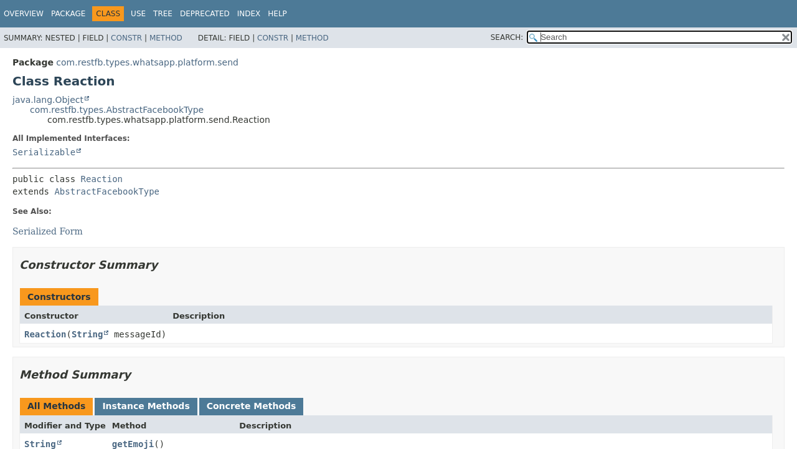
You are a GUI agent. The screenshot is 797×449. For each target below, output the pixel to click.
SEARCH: (507, 37)
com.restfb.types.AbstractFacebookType (117, 110)
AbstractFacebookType (106, 191)
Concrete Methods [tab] (251, 406)
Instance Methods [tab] (145, 406)
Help (277, 13)
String (87, 334)
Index (249, 13)
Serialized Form (47, 231)
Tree (162, 13)
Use (138, 13)
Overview (24, 13)
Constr (126, 38)
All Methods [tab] (56, 406)
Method (165, 38)
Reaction (102, 179)
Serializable (43, 152)
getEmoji (133, 444)
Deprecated (205, 13)
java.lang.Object (47, 100)
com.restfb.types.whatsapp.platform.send (147, 62)
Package (68, 13)
